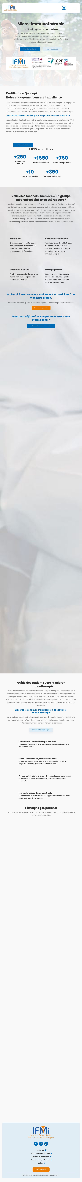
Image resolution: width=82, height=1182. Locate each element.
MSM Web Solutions (52, 1175)
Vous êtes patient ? (52, 49)
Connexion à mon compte (41, 326)
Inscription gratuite (41, 308)
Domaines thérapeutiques (41, 730)
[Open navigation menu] (74, 8)
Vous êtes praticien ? (30, 49)
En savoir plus (23, 145)
